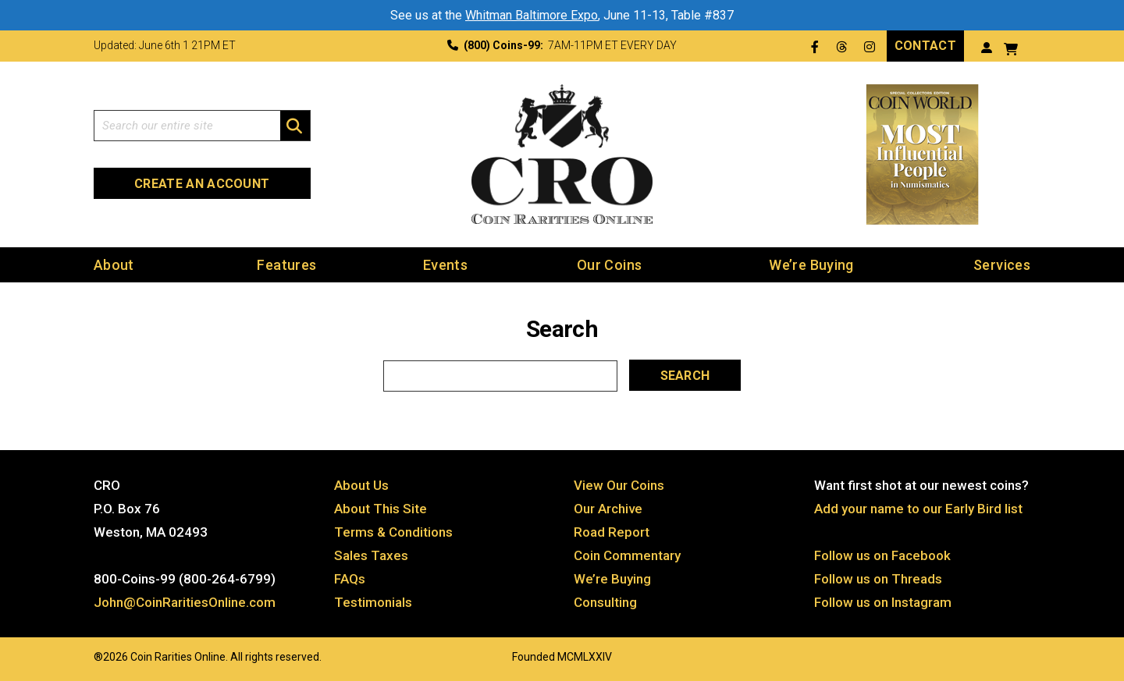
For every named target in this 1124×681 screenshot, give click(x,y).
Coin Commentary (627, 555)
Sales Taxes (371, 555)
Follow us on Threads (878, 579)
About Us (361, 485)
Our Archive (608, 508)
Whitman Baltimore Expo (531, 15)
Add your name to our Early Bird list (918, 508)
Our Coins (609, 265)
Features (286, 265)
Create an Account (201, 183)
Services (1001, 265)
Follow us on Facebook (882, 555)
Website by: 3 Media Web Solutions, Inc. (78, 655)
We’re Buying (811, 265)
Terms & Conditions (393, 532)
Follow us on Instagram (882, 602)
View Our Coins (619, 485)
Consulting (605, 602)
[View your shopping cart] (1010, 47)
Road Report (611, 532)
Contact (925, 45)
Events (445, 265)
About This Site (380, 508)
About (114, 265)
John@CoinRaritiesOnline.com (185, 602)
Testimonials (373, 602)
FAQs (349, 579)
